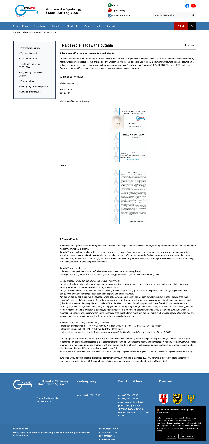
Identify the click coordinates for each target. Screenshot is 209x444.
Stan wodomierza (28, 58)
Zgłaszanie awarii (28, 53)
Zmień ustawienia (186, 436)
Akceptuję (171, 436)
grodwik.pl (17, 32)
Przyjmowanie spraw (29, 48)
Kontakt (110, 25)
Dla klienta (72, 25)
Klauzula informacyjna (30, 92)
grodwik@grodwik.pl (134, 402)
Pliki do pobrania (27, 81)
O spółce (56, 25)
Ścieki (98, 25)
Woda (86, 25)
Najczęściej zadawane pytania (45, 32)
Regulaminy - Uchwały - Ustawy (30, 74)
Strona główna (21, 25)
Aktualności (40, 25)
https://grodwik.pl (132, 405)
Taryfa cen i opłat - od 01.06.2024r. (30, 65)
